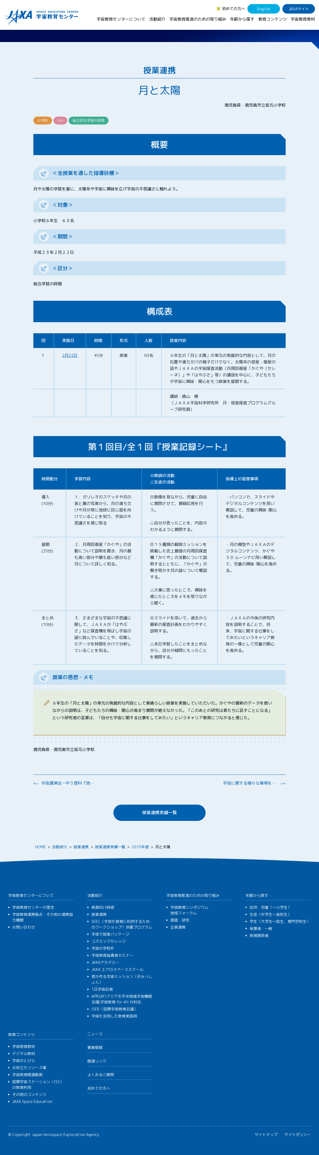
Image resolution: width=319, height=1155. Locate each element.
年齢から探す (242, 19)
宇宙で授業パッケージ (110, 934)
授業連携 (81, 846)
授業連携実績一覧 (159, 812)
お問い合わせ (23, 927)
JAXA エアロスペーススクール (117, 969)
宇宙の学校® (102, 948)
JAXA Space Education (32, 1101)
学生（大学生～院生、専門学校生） (280, 921)
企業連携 (178, 927)
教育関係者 (259, 935)
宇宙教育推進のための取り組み (197, 19)
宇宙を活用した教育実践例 (114, 1016)
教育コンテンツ (272, 19)
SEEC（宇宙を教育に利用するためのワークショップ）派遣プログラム (121, 924)
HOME (40, 846)
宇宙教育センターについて (121, 19)
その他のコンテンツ (29, 1094)
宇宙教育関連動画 (27, 1074)
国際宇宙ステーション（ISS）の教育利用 (37, 1084)
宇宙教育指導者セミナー (112, 955)
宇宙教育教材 (303, 19)
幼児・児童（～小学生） (270, 907)
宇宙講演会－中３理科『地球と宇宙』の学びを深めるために (68, 783)
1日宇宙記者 (102, 989)
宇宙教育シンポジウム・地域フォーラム (191, 910)
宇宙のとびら (23, 1060)
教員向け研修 (102, 907)
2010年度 (140, 846)
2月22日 (70, 355)
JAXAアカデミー (105, 962)
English (263, 8)
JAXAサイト (299, 8)
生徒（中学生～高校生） (270, 914)
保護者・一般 (261, 928)
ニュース (95, 1033)
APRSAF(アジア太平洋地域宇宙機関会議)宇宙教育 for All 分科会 (121, 999)
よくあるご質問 (100, 1074)
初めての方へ (233, 8)
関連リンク (96, 1061)
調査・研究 (179, 920)
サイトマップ (266, 1134)
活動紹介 (157, 19)
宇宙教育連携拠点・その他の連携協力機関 (42, 917)
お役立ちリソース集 (29, 1067)
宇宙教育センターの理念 (33, 907)
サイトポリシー (297, 1134)
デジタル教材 (23, 1053)
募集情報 (95, 1047)
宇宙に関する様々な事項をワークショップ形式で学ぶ (250, 783)
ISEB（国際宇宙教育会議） (114, 1009)
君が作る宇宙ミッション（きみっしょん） (121, 979)
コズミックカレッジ (108, 941)
